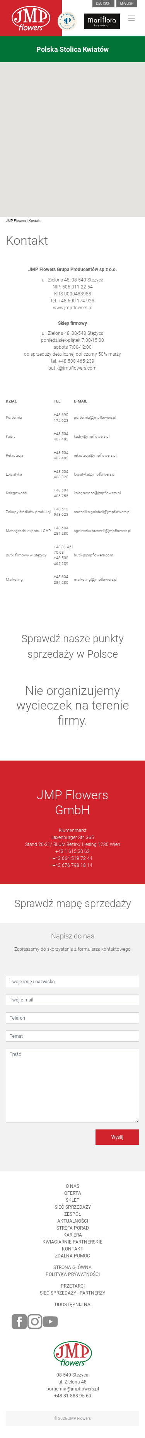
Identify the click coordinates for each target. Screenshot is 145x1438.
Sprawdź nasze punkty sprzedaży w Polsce (72, 652)
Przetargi (73, 1291)
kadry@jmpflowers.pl (91, 441)
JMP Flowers (16, 221)
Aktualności (72, 1226)
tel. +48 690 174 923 (72, 305)
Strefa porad (72, 1233)
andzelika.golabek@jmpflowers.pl (102, 517)
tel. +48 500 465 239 (72, 366)
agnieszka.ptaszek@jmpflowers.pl (102, 536)
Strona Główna (72, 1272)
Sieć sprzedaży (73, 1212)
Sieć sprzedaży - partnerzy (72, 1298)
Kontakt (35, 221)
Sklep (73, 1205)
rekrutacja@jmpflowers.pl (95, 460)
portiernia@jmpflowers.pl (95, 422)
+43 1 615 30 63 (72, 856)
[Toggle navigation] (132, 18)
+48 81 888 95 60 (72, 1401)
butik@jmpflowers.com (72, 373)
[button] (72, 135)
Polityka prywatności (73, 1279)
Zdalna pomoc (72, 1261)
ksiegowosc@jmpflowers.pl (97, 498)
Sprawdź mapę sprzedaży (72, 908)
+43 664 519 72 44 (72, 863)
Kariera (72, 1240)
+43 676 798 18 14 (72, 870)
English (126, 3)
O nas (72, 1191)
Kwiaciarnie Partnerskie (72, 1247)
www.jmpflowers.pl (72, 312)
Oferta (72, 1198)
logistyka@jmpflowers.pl (94, 479)
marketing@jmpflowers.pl (95, 584)
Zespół (72, 1219)
